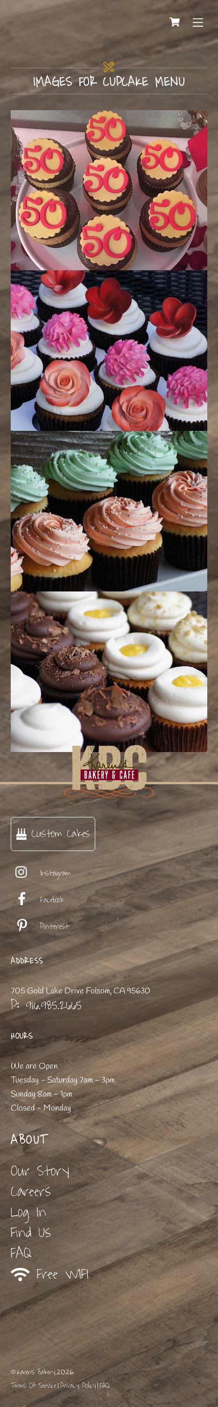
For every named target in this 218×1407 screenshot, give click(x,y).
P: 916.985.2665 (46, 1005)
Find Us (31, 1232)
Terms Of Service (33, 1386)
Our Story (40, 1171)
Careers (31, 1191)
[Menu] (198, 22)
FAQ (21, 1253)
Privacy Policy (78, 1386)
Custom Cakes (53, 833)
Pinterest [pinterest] (40, 927)
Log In (28, 1212)
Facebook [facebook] (37, 900)
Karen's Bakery (36, 1372)
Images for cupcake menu (109, 82)
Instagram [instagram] (41, 873)
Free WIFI (50, 1274)
